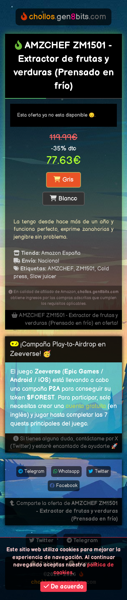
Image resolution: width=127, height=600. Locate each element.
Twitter (98, 471)
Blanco (63, 198)
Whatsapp (66, 471)
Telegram (31, 471)
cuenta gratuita (86, 406)
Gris (63, 179)
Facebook (64, 485)
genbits (63, 17)
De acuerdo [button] (63, 586)
